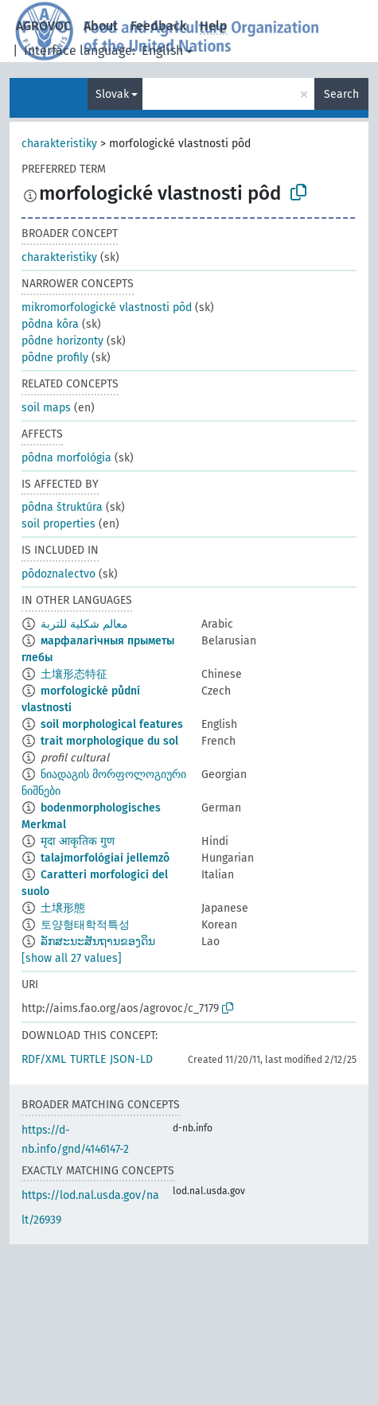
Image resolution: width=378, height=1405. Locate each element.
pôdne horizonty (62, 341)
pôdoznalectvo (58, 574)
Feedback (159, 25)
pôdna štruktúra (62, 507)
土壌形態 (63, 908)
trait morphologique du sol (109, 741)
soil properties (58, 524)
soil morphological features (112, 724)
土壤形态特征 (74, 674)
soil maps (46, 407)
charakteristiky (59, 143)
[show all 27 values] (71, 958)
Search (341, 94)
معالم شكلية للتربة (84, 624)
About (101, 25)
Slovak (112, 94)
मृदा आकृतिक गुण (78, 841)
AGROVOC (43, 25)
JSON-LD (131, 1059)
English (162, 50)
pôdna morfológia (66, 458)
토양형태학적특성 (85, 925)
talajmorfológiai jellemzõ (105, 858)
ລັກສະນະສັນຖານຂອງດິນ (98, 941)
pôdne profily (54, 357)
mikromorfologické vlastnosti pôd (106, 307)
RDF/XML (43, 1059)
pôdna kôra (50, 324)
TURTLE (88, 1059)
